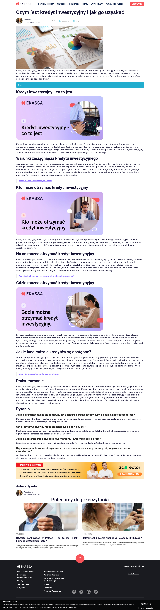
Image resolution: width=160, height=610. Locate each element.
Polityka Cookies (51, 575)
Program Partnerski (52, 591)
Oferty (85, 4)
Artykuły (21, 588)
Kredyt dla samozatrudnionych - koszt (35, 181)
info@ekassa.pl (133, 574)
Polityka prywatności (53, 571)
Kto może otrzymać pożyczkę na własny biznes (39, 374)
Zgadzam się (146, 604)
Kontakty (48, 588)
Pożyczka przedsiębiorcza (68, 4)
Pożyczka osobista (46, 4)
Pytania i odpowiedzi (114, 4)
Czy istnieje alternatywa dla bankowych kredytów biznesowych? (46, 276)
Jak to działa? (97, 4)
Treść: (20, 85)
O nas (46, 584)
